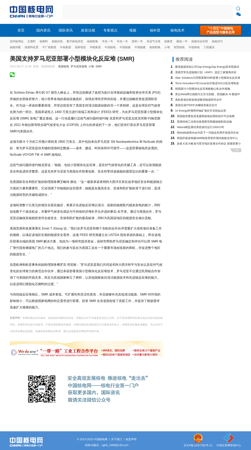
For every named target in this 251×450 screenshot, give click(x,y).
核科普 (155, 30)
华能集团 (95, 47)
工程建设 (209, 47)
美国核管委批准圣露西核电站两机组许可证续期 (206, 116)
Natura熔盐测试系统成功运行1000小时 (200, 127)
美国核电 (63, 66)
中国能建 (140, 47)
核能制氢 (92, 41)
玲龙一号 (122, 41)
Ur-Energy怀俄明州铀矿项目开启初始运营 (200, 110)
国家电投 (80, 47)
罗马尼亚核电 (79, 66)
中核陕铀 (194, 47)
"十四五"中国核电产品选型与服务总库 (220, 30)
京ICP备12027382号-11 (198, 445)
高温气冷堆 (153, 41)
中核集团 (65, 47)
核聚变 (168, 41)
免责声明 (131, 439)
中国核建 (125, 47)
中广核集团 (49, 47)
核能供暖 (15, 47)
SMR (98, 66)
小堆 (167, 47)
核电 (32, 12)
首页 (21, 30)
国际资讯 (66, 30)
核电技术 (177, 30)
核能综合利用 (199, 41)
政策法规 (88, 30)
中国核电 (110, 47)
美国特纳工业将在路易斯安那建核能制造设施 (204, 121)
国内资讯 (43, 30)
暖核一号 (181, 41)
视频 (132, 30)
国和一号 (137, 41)
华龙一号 (107, 41)
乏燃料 (31, 41)
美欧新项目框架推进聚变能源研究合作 (198, 99)
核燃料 (44, 41)
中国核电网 (100, 439)
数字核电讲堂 (75, 41)
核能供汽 (217, 41)
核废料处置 (31, 47)
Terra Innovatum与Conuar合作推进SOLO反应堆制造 (207, 83)
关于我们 (116, 439)
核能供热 (57, 41)
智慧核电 (179, 47)
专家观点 (110, 30)
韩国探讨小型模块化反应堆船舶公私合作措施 (202, 88)
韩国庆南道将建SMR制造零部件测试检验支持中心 (207, 138)
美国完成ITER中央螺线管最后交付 (196, 105)
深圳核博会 (17, 41)
